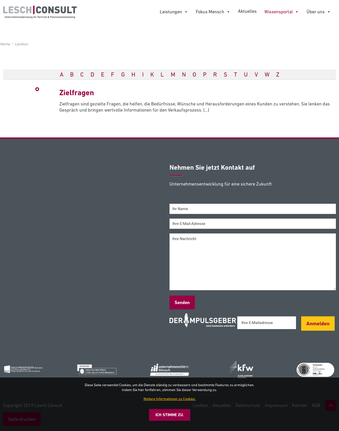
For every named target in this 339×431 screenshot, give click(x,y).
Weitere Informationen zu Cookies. (169, 399)
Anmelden (318, 323)
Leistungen (174, 12)
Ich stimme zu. (169, 414)
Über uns (319, 12)
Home (5, 44)
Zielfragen (76, 92)
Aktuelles (247, 11)
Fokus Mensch (213, 12)
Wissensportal (281, 12)
